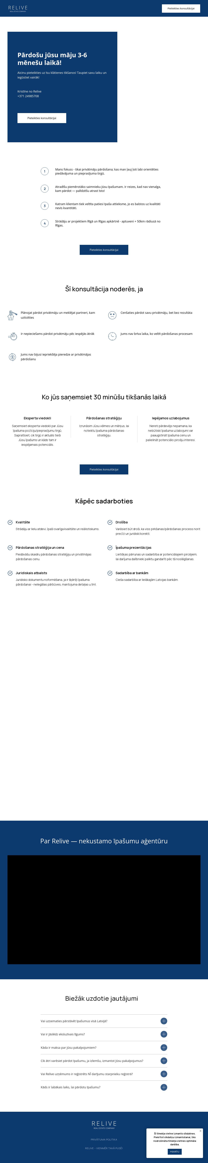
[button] (181, 8)
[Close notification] (200, 1131)
